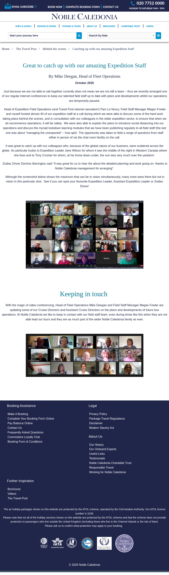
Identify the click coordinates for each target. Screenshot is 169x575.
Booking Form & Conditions (25, 442)
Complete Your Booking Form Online (31, 419)
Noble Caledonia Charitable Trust (111, 464)
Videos (150, 27)
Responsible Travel (101, 469)
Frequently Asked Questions (26, 433)
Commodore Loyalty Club (24, 437)
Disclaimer (96, 423)
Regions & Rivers (46, 27)
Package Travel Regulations (107, 419)
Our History (96, 445)
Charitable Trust (130, 27)
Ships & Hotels (23, 27)
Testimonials (97, 459)
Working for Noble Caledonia (108, 473)
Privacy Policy (98, 414)
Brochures (109, 27)
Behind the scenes (54, 49)
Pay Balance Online (21, 423)
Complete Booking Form (83, 7)
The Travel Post (26, 49)
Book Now (55, 7)
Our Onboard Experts (103, 450)
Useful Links (97, 454)
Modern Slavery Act (102, 428)
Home (6, 49)
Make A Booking (18, 414)
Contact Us (111, 7)
